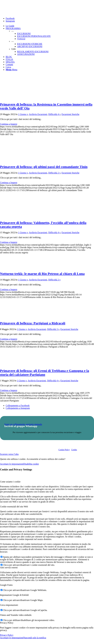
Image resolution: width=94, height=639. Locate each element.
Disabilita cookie (31, 464)
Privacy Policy (6, 635)
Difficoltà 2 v (54, 173)
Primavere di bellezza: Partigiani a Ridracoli (32, 323)
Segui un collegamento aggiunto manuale (23, 424)
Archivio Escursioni (38, 114)
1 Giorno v (23, 114)
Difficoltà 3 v (53, 329)
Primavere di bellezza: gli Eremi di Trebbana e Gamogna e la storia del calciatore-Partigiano (44, 372)
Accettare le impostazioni (11, 464)
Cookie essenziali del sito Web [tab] (14, 506)
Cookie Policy (64, 450)
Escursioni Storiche (70, 114)
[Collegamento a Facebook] (10, 18)
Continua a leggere (8, 124)
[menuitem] (50, 26)
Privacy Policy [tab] (6, 623)
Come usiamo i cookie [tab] (10, 481)
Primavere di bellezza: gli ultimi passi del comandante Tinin (43, 167)
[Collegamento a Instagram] (10, 21)
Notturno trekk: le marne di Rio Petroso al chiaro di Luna (42, 273)
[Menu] (11, 69)
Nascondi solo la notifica (34, 637)
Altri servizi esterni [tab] (9, 567)
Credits (74, 450)
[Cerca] (8, 67)
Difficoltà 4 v (54, 114)
